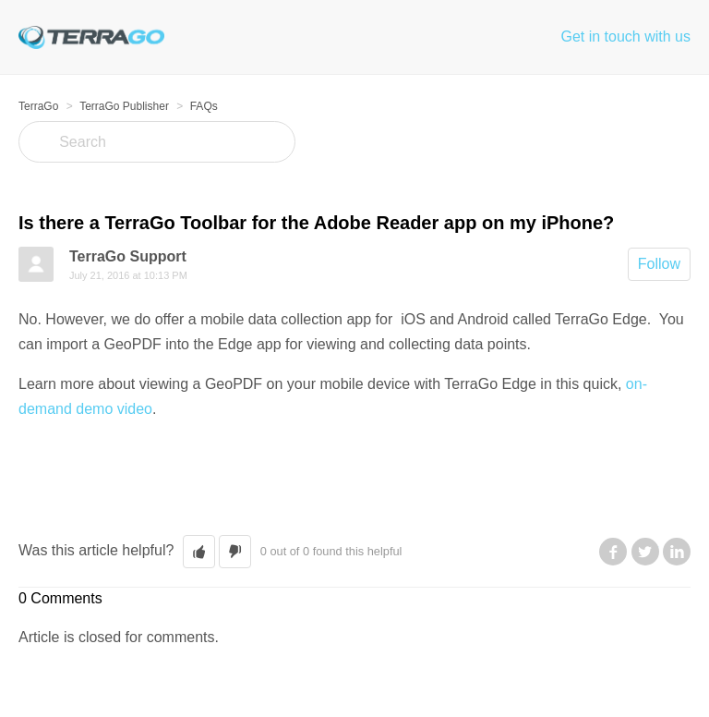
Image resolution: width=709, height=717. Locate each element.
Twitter (645, 551)
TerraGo (38, 106)
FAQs (204, 106)
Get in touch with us (625, 36)
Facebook (613, 551)
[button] (199, 551)
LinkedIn (677, 551)
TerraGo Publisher (124, 106)
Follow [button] (659, 264)
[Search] (156, 142)
